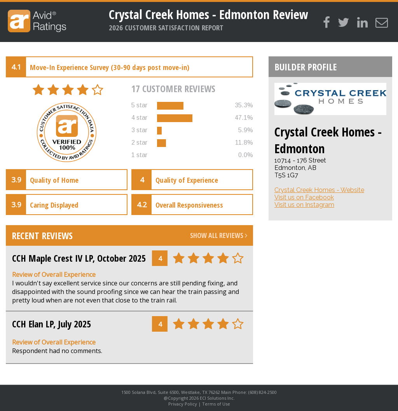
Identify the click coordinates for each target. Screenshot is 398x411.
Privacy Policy (182, 404)
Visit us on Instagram (304, 204)
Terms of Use (216, 404)
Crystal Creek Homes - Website (319, 190)
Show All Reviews (218, 235)
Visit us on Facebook (304, 197)
